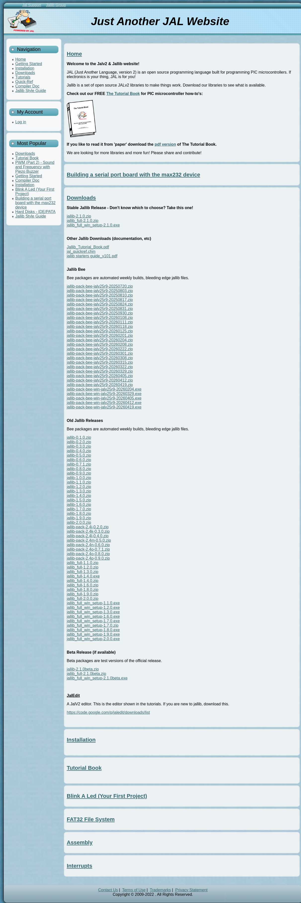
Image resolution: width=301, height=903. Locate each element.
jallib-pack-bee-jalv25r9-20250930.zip (100, 313)
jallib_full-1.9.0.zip (82, 594)
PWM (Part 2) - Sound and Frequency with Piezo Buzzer (34, 167)
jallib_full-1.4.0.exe (83, 576)
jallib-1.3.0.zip (79, 491)
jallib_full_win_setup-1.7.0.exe (93, 621)
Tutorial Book (27, 158)
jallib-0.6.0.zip (79, 460)
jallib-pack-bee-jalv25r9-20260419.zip (100, 385)
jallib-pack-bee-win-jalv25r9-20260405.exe (104, 398)
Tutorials (23, 77)
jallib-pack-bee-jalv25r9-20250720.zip (100, 286)
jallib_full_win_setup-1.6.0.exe (93, 616)
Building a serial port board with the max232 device (35, 202)
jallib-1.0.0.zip (79, 478)
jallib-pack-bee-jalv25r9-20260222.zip (100, 349)
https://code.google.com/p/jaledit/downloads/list (108, 712)
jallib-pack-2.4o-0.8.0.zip (88, 554)
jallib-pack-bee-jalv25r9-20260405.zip (100, 376)
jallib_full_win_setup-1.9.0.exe (93, 634)
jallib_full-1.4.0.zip (82, 581)
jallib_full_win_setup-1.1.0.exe (93, 603)
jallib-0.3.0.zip (79, 446)
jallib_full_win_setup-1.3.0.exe (93, 612)
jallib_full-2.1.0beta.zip (86, 674)
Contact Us (108, 890)
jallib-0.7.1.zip (79, 464)
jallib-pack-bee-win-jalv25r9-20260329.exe (104, 394)
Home (20, 59)
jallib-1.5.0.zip (79, 500)
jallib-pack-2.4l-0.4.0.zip (88, 536)
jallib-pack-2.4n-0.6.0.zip (88, 545)
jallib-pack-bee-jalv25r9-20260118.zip (100, 326)
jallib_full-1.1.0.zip (82, 563)
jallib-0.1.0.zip (79, 437)
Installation (25, 68)
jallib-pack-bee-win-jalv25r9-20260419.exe (104, 407)
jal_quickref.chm (81, 251)
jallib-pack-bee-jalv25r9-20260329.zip (100, 371)
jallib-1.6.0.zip (79, 504)
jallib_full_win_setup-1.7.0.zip (93, 625)
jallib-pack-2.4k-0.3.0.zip (88, 531)
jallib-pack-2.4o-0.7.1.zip (88, 549)
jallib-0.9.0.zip (79, 473)
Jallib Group (56, 5)
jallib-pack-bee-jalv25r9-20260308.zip (100, 358)
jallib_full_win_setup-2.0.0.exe (93, 639)
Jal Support (31, 5)
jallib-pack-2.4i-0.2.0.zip (88, 527)
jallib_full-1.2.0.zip (82, 567)
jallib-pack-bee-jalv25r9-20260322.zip (100, 367)
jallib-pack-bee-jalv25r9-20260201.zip (100, 335)
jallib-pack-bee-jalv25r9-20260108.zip (100, 318)
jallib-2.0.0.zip (79, 522)
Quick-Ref (24, 82)
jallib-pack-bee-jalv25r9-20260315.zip (100, 362)
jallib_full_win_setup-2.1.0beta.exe (97, 678)
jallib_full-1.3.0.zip (82, 572)
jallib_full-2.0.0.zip (82, 598)
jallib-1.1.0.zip (79, 482)
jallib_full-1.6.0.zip (82, 585)
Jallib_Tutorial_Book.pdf (88, 247)
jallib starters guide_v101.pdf (92, 256)
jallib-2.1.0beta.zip (83, 669)
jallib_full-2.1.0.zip (82, 221)
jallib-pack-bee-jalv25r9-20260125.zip (100, 331)
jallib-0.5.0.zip (79, 455)
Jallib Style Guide (30, 91)
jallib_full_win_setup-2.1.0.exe (93, 225)
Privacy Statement (191, 890)
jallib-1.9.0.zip (79, 518)
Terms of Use (133, 890)
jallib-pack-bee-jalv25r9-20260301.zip (100, 353)
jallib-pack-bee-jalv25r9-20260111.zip (100, 322)
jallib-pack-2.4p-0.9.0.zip (88, 558)
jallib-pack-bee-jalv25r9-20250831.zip (100, 309)
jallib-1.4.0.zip (79, 496)
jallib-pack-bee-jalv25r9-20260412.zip (100, 380)
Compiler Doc (27, 86)
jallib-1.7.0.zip (79, 509)
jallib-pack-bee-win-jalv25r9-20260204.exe (104, 389)
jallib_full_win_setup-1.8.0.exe (93, 630)
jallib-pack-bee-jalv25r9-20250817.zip (100, 300)
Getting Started (28, 64)
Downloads (25, 73)
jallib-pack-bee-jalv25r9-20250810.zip (100, 295)
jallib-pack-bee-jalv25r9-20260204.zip (100, 340)
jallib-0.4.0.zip (79, 451)
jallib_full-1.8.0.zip (82, 589)
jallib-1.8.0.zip (79, 513)
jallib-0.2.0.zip (79, 442)
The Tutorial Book (123, 93)
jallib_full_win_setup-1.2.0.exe (93, 607)
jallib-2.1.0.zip (79, 216)
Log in (20, 122)
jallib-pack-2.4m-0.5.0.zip (89, 540)
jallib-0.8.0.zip (79, 469)
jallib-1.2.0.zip (79, 487)
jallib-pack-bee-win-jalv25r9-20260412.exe (104, 403)
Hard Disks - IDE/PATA (35, 212)
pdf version (165, 144)
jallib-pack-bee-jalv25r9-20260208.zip (100, 344)
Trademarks (160, 890)
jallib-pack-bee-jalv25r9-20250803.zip (100, 291)
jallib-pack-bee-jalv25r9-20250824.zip (100, 304)
